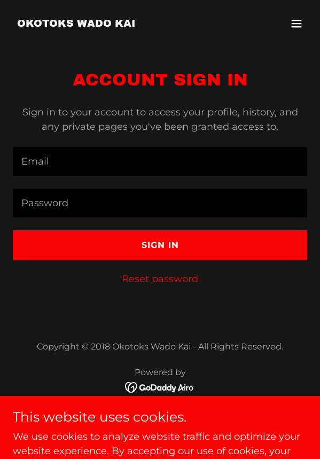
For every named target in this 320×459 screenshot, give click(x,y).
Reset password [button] (160, 279)
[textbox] (160, 161)
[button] (296, 23)
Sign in (160, 245)
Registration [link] (160, 413)
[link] (76, 23)
